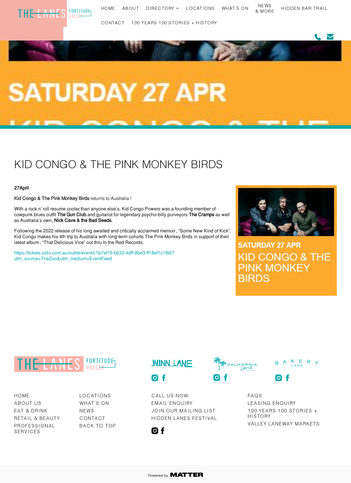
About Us (28, 403)
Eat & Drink (31, 410)
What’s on (235, 8)
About (130, 8)
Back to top (98, 425)
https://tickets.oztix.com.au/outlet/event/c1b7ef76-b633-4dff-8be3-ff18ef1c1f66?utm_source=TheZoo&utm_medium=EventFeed (94, 255)
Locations (200, 8)
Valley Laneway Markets (284, 423)
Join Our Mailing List (184, 410)
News (87, 410)
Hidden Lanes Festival (184, 418)
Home (108, 8)
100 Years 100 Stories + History (174, 22)
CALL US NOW (170, 395)
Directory (160, 8)
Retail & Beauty (37, 418)
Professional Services (34, 428)
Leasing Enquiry (272, 403)
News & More (264, 8)
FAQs (255, 395)
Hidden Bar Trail (304, 8)
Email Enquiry (172, 403)
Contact (113, 22)
